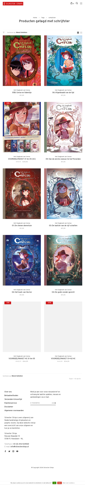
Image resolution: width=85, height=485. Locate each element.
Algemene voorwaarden (14, 411)
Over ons (8, 392)
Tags (42, 18)
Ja (54, 483)
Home (35, 18)
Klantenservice (10, 403)
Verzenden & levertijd (13, 399)
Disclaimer (8, 407)
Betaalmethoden (11, 396)
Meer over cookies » (68, 483)
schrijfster (52, 18)
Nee (59, 483)
